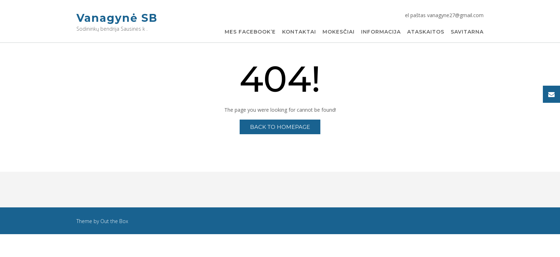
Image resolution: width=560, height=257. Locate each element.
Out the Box (114, 221)
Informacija (381, 32)
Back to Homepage (280, 127)
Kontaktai (299, 32)
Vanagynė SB (117, 18)
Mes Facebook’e (250, 32)
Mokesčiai (338, 32)
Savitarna (467, 32)
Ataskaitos (425, 32)
